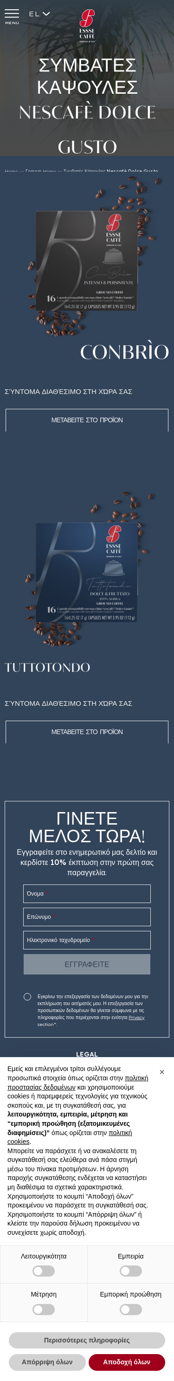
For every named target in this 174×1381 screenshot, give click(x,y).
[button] (162, 1072)
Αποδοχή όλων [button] (126, 1362)
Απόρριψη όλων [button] (47, 1362)
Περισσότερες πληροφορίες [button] (87, 1340)
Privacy (136, 1017)
